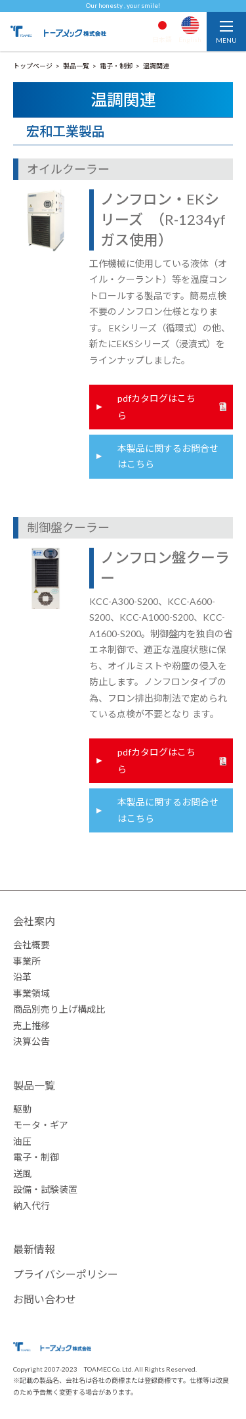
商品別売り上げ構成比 (59, 1009)
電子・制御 (36, 1157)
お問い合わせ (44, 1299)
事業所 (27, 961)
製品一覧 (34, 1085)
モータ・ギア (40, 1124)
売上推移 (31, 1025)
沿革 (22, 976)
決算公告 (31, 1041)
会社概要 (31, 944)
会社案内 (34, 921)
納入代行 (31, 1205)
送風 (22, 1173)
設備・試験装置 (45, 1189)
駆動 (22, 1109)
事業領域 (31, 993)
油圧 (22, 1141)
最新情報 (34, 1249)
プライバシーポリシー (65, 1274)
